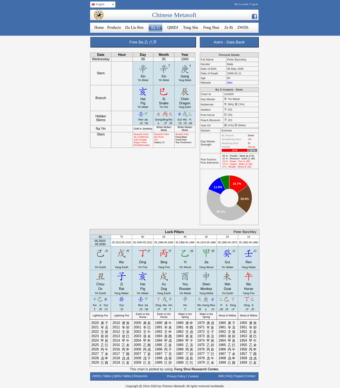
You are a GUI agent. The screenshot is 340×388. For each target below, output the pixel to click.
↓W (190, 123)
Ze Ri (228, 27)
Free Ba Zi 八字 (143, 42)
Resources (140, 376)
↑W (146, 123)
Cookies (193, 376)
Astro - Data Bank (229, 42)
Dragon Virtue (140, 142)
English (102, 5)
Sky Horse (159, 137)
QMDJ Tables (122, 376)
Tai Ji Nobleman (141, 137)
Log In (254, 4)
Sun (156, 140)
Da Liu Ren (134, 27)
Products (114, 27)
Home (99, 27)
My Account (241, 4)
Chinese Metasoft (174, 14)
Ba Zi (155, 27)
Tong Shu (190, 27)
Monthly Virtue (182, 134)
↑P (165, 123)
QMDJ (172, 27)
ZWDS (242, 27)
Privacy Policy (176, 376)
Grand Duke (181, 140)
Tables (107, 376)
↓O (141, 123)
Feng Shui (211, 27)
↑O (179, 123)
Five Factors (208, 159)
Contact (250, 376)
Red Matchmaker (142, 145)
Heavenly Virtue (141, 134)
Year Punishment (183, 142)
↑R (170, 123)
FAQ (229, 376)
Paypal (238, 376)
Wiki (229, 82)
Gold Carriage (140, 140)
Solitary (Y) (159, 142)
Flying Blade (181, 137)
